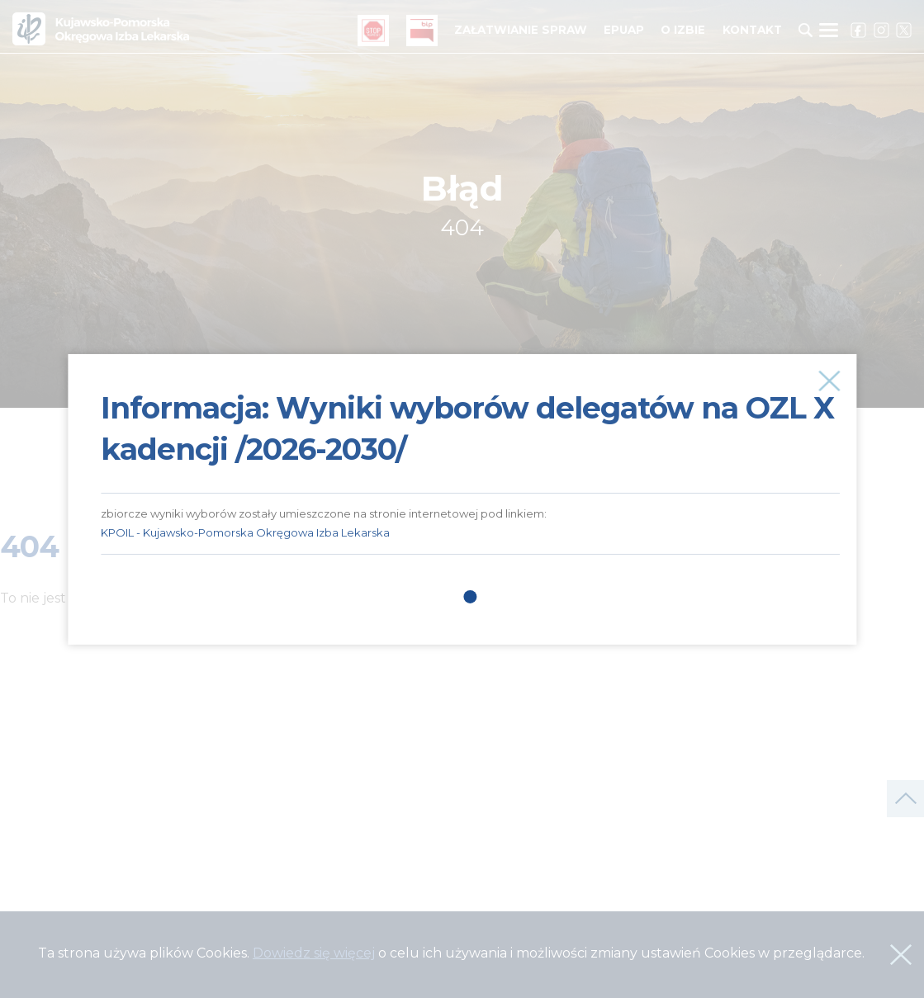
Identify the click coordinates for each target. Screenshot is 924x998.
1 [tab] (470, 596)
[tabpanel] (470, 453)
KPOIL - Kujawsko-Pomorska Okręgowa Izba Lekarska (245, 532)
